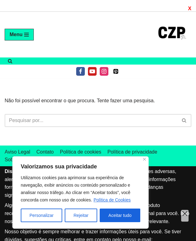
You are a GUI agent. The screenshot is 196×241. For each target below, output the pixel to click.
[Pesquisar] (10, 61)
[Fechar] (144, 159)
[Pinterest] (115, 71)
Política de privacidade (132, 151)
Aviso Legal (17, 151)
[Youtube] (92, 71)
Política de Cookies (112, 199)
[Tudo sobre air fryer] (172, 34)
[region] (80, 192)
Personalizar (41, 215)
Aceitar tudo (120, 215)
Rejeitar (80, 215)
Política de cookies (80, 151)
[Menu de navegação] (19, 34)
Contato (45, 151)
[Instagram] (104, 71)
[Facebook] (80, 71)
